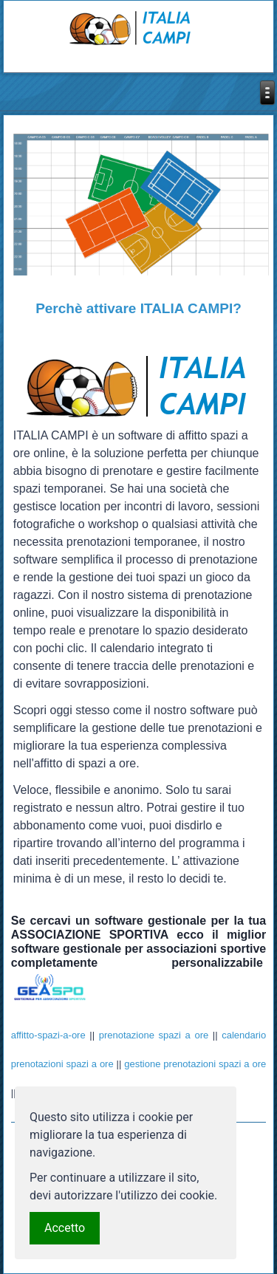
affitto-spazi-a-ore (48, 1035)
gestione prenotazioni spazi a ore (195, 1063)
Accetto (64, 1228)
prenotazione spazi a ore (153, 1035)
